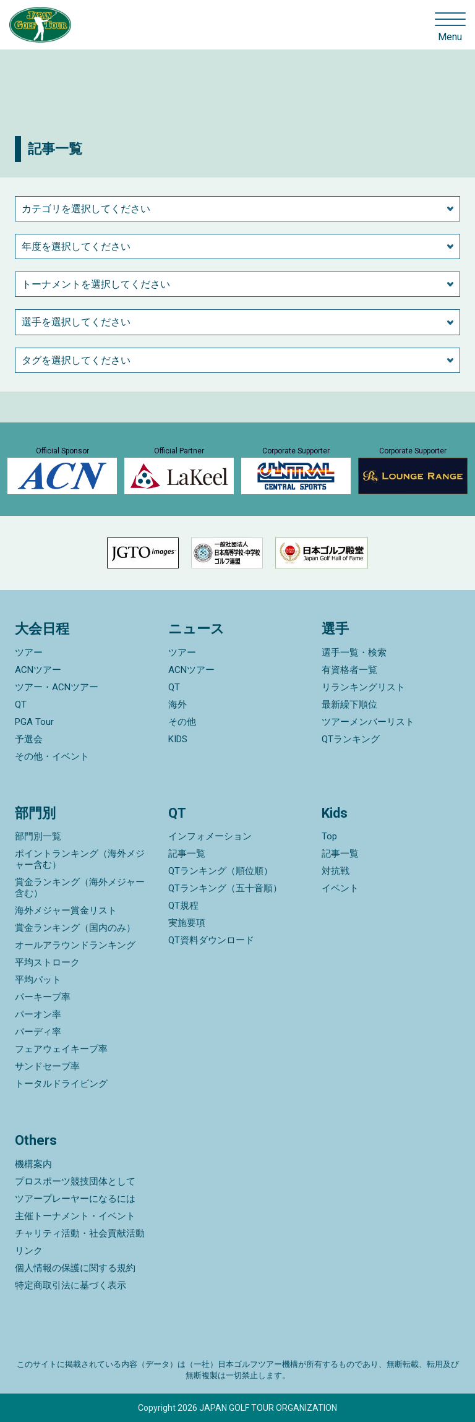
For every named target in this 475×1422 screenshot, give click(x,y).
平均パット (38, 979)
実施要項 (186, 922)
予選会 (29, 739)
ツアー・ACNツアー (56, 687)
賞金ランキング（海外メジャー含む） (80, 887)
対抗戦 (335, 870)
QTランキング (351, 739)
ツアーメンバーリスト (368, 721)
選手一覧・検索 (354, 652)
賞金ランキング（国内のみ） (75, 927)
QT (21, 704)
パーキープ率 (43, 997)
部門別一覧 (38, 836)
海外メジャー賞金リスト (66, 910)
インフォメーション (210, 836)
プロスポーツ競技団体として (75, 1181)
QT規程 (183, 905)
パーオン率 (38, 1014)
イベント (340, 888)
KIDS (177, 739)
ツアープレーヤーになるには (75, 1198)
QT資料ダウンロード (211, 940)
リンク (29, 1250)
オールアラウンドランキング (75, 945)
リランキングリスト (363, 687)
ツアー (29, 652)
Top (329, 836)
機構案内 (33, 1164)
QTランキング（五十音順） (225, 888)
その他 (182, 721)
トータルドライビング (61, 1083)
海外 (177, 704)
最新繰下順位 (349, 704)
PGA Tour (34, 721)
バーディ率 (38, 1031)
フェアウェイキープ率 (61, 1049)
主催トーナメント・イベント (75, 1216)
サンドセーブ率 (47, 1066)
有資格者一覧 (349, 669)
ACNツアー (38, 669)
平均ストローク (47, 962)
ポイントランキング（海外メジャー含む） (80, 859)
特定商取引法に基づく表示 (70, 1285)
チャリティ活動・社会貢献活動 (80, 1233)
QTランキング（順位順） (220, 870)
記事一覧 (186, 853)
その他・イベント (52, 756)
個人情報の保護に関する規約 (75, 1268)
